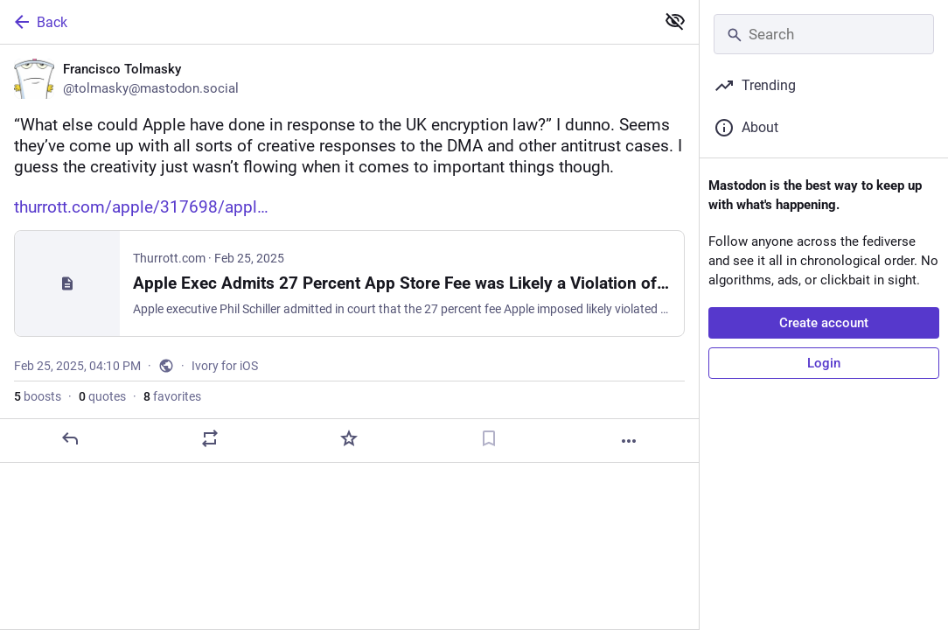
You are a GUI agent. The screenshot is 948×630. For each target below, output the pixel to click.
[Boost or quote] (209, 438)
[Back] (326, 22)
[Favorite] (348, 438)
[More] (628, 441)
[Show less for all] (675, 21)
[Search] (824, 34)
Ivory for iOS (225, 366)
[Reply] (69, 438)
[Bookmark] (488, 438)
